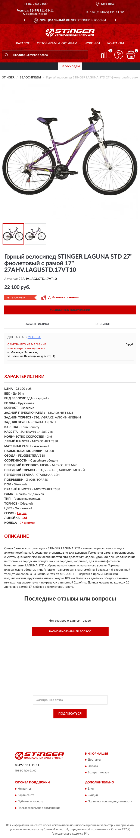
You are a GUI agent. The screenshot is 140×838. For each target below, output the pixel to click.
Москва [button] (34, 337)
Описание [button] (103, 324)
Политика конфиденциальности (110, 801)
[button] (35, 13)
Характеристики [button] (37, 324)
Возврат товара (98, 772)
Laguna (22, 513)
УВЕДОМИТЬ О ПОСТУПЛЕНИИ (70, 310)
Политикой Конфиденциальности (91, 723)
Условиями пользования (65, 727)
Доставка (94, 759)
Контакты (115, 43)
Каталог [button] (23, 43)
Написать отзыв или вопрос (70, 631)
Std (24, 518)
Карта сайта (26, 795)
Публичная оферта (30, 801)
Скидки (93, 795)
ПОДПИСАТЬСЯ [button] (70, 713)
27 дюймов (27, 522)
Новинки (92, 43)
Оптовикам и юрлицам (57, 43)
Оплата (93, 766)
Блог (91, 788)
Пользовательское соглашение (39, 807)
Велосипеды (70, 66)
